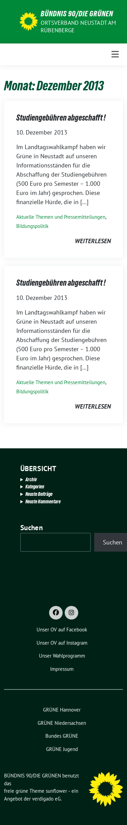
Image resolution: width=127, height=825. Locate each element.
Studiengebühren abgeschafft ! (61, 117)
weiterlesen (93, 241)
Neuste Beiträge (38, 494)
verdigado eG (46, 798)
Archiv (31, 479)
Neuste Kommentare (43, 501)
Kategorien (34, 486)
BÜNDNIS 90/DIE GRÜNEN (77, 13)
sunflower (56, 791)
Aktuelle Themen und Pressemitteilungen (60, 217)
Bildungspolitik (32, 226)
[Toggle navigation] (115, 54)
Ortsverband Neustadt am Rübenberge (78, 26)
